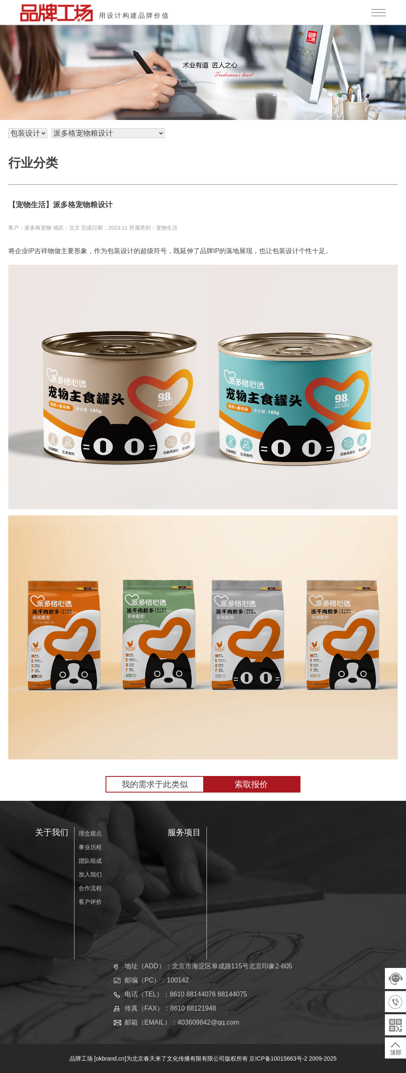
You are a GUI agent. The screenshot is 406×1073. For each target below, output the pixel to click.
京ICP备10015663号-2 (278, 1058)
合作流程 (90, 888)
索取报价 (251, 784)
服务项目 (184, 832)
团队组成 (90, 860)
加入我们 (90, 874)
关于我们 (51, 832)
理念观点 (90, 833)
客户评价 (90, 901)
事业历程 (90, 847)
